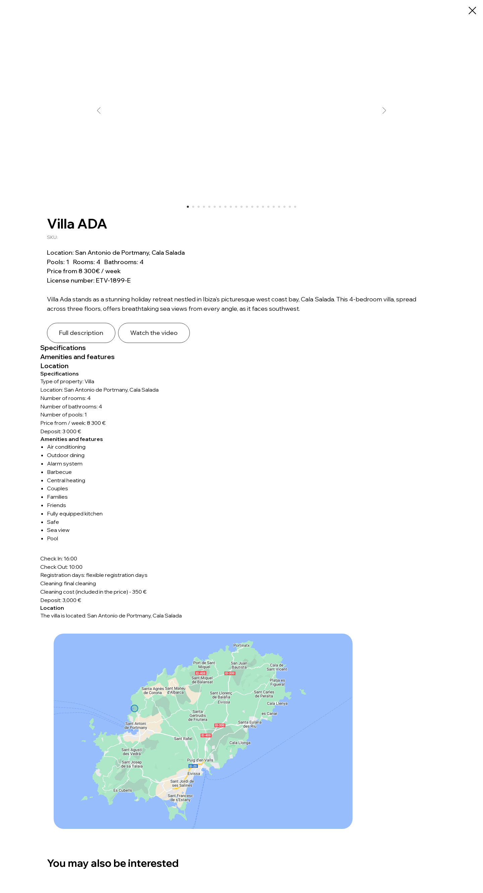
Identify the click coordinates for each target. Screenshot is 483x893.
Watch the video (154, 333)
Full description (81, 333)
